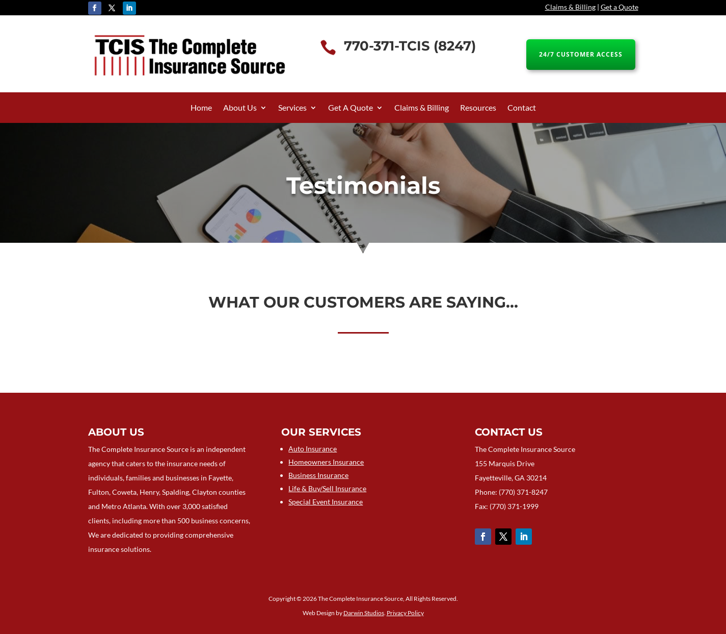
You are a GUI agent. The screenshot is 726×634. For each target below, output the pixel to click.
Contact (521, 108)
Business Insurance (318, 475)
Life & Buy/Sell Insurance (327, 488)
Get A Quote (350, 108)
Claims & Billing (570, 7)
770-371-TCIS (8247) (410, 46)
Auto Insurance (312, 448)
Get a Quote (619, 7)
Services (292, 108)
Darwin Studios (363, 613)
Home (201, 108)
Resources (478, 108)
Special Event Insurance (325, 501)
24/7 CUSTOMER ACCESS (581, 54)
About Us (240, 108)
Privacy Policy (405, 613)
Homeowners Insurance (326, 462)
